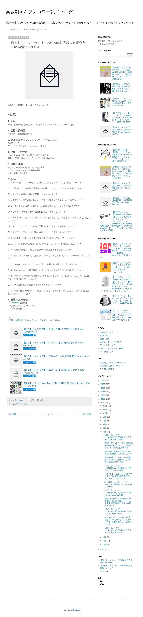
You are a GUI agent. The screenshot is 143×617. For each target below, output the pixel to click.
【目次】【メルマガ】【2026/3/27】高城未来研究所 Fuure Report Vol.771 (53, 371)
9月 (105, 417)
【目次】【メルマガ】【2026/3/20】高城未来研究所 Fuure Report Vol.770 (122, 201)
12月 (105, 406)
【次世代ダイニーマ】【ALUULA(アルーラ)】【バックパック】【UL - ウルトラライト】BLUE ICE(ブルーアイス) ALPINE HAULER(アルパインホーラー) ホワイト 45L (116, 284)
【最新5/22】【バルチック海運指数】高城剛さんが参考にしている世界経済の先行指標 (116, 459)
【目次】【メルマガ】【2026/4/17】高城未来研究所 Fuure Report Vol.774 (53, 344)
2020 (103, 403)
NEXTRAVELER (107, 369)
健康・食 (104, 335)
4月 (105, 537)
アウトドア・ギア (107, 345)
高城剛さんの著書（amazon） (113, 363)
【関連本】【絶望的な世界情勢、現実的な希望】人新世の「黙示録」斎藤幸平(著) (121, 87)
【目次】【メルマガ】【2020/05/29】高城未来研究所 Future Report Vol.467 (116, 437)
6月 (105, 428)
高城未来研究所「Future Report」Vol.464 (28, 320)
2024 (103, 388)
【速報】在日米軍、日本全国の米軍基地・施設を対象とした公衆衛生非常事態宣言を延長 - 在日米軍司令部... (116, 502)
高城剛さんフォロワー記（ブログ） (41, 11)
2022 (103, 395)
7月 (105, 424)
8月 (105, 421)
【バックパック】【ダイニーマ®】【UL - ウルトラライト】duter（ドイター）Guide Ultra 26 (122, 299)
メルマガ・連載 (21, 404)
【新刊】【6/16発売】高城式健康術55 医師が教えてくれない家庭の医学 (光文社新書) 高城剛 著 (117, 445)
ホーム (50, 414)
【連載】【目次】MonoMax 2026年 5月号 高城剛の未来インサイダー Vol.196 (56, 384)
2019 (103, 549)
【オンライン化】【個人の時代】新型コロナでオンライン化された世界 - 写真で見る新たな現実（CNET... (116, 520)
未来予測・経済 (106, 352)
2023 (103, 391)
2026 (103, 380)
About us (104, 571)
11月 (105, 410)
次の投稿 (12, 414)
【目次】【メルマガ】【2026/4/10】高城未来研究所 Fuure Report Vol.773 (53, 330)
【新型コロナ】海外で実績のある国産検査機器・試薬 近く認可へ (117, 452)
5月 (105, 432)
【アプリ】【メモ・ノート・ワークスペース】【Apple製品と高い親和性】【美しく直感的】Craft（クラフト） (122, 315)
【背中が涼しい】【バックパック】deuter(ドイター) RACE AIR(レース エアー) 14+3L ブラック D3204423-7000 (122, 117)
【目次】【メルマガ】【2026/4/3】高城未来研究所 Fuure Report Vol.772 (57, 357)
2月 (105, 544)
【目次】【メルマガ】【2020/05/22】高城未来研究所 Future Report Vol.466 (116, 468)
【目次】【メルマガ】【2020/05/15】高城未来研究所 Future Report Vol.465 (116, 492)
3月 (105, 541)
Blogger (76, 610)
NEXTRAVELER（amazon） (112, 366)
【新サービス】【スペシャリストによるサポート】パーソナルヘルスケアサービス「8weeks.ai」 (121, 267)
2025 (103, 384)
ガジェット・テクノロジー (111, 342)
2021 (103, 399)
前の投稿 (87, 414)
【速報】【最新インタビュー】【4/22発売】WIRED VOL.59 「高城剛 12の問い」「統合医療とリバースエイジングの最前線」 (122, 73)
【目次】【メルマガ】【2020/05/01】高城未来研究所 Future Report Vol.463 (116, 530)
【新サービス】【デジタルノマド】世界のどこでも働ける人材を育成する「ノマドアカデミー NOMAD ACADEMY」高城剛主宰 (115, 251)
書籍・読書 (105, 339)
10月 (105, 413)
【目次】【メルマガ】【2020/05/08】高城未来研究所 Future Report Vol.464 (116, 511)
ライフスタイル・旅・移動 (111, 348)
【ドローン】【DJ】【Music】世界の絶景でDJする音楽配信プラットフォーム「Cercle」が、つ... (117, 476)
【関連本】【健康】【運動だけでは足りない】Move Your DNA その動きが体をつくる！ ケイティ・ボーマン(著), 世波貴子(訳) (122, 155)
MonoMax (14, 303)
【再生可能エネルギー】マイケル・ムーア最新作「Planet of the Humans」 (117, 484)
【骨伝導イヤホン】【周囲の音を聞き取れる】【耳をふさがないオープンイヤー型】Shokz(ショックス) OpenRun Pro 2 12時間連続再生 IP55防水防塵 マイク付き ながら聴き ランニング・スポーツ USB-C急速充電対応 (116, 221)
